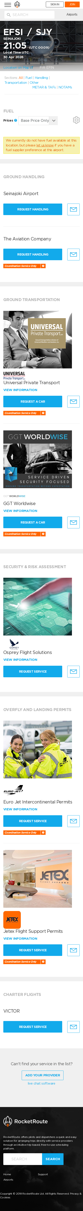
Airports (71, 14)
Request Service (33, 671)
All (21, 78)
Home (7, 1174)
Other (34, 83)
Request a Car (33, 401)
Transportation (15, 83)
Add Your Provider (42, 1075)
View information (20, 390)
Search (53, 1159)
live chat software (41, 1083)
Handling (41, 78)
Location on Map (18, 68)
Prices (10, 120)
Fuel (28, 78)
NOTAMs (65, 87)
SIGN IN (54, 4)
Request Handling (33, 209)
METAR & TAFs (44, 87)
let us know (45, 145)
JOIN (72, 4)
